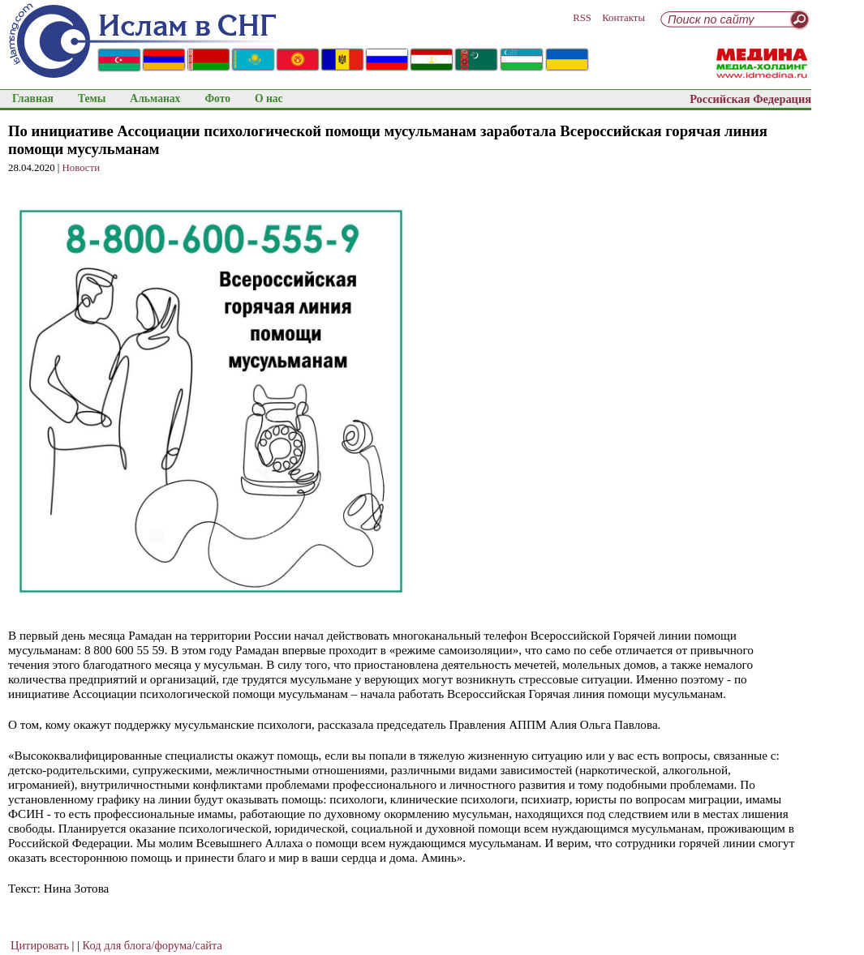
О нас (269, 98)
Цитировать (40, 945)
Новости (81, 167)
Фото (217, 98)
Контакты (623, 18)
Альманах (155, 98)
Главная (33, 98)
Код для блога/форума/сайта (152, 945)
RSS (582, 18)
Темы (91, 98)
